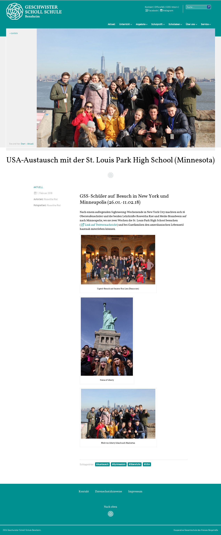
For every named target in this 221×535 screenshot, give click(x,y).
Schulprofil (156, 24)
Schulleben (174, 24)
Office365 (160, 7)
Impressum (135, 491)
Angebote (140, 24)
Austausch (103, 464)
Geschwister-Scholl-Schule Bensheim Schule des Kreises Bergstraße (34, 11)
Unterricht (124, 24)
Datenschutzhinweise (108, 491)
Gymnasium (119, 464)
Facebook (151, 10)
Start (23, 144)
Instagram (166, 10)
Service (205, 24)
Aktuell (111, 24)
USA (147, 464)
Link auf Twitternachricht (101, 225)
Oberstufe (135, 464)
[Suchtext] (198, 7)
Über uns (190, 24)
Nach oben (110, 507)
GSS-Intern (172, 7)
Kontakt (149, 7)
